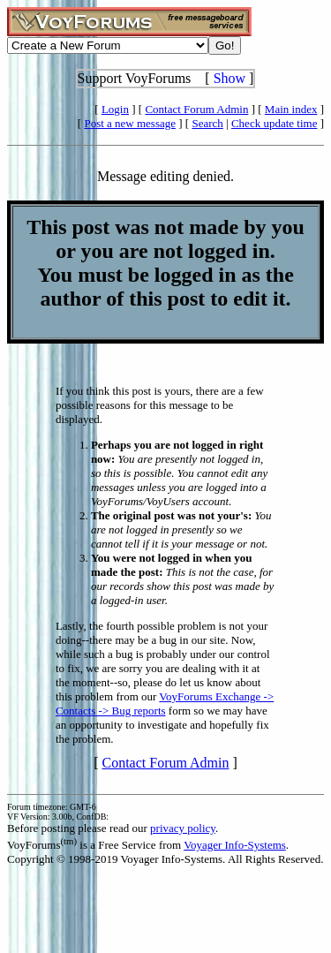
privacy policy (182, 828)
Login (115, 109)
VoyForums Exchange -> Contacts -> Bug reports (165, 703)
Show (229, 78)
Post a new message (130, 123)
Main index (291, 109)
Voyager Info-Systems (235, 844)
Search (207, 123)
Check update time (274, 123)
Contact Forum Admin (196, 109)
